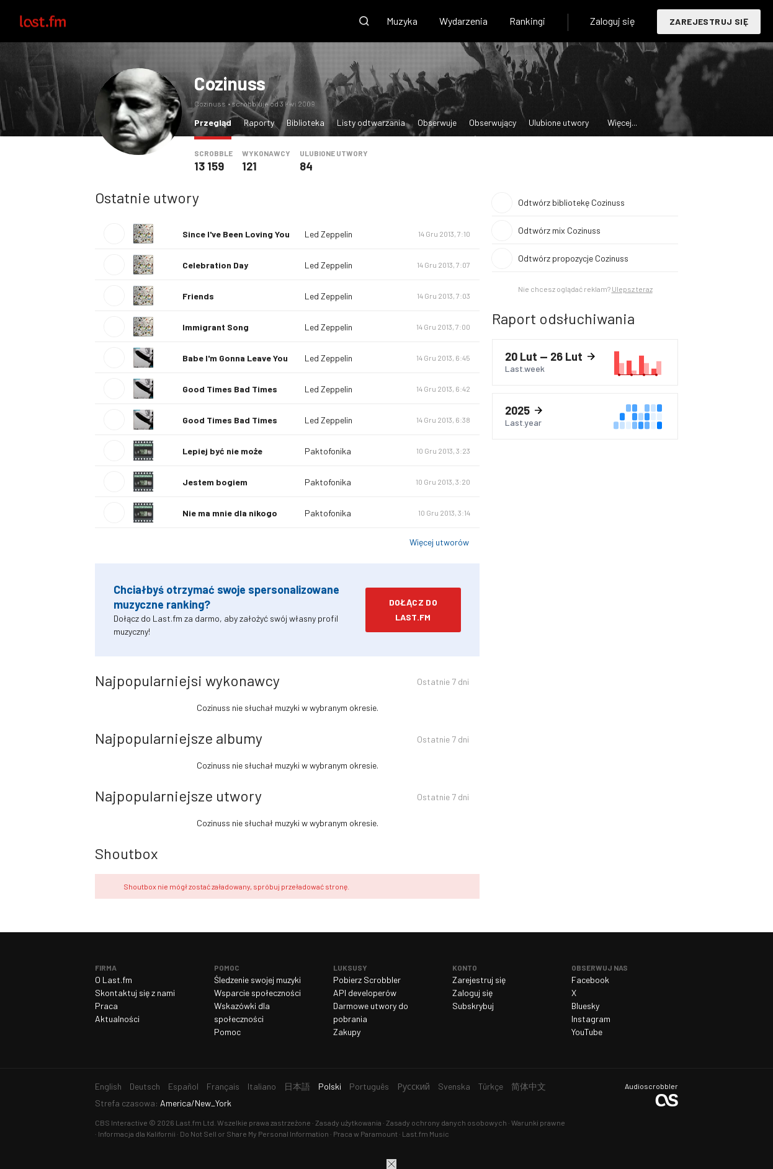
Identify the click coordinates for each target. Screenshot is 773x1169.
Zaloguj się (612, 21)
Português (369, 1086)
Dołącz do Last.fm (413, 609)
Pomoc (227, 1031)
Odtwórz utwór (114, 234)
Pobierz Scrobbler (367, 979)
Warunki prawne (538, 1122)
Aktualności (117, 1018)
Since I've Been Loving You (236, 234)
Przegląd (216, 122)
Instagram (590, 1018)
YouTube (586, 1031)
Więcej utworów (439, 542)
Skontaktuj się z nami (135, 992)
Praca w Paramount (365, 1133)
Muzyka (402, 21)
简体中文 (528, 1086)
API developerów (364, 992)
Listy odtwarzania (371, 122)
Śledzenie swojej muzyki (257, 979)
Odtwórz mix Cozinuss (559, 230)
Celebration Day (215, 265)
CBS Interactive (121, 1122)
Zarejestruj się (708, 21)
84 (306, 166)
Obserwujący (492, 122)
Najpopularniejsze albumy (178, 738)
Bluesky (585, 1005)
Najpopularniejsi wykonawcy (187, 680)
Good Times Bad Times (229, 389)
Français (223, 1086)
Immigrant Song (215, 327)
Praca (106, 1005)
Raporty (259, 122)
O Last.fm (113, 979)
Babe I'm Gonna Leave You (235, 358)
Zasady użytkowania (348, 1122)
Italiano (262, 1086)
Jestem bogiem (215, 482)
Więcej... (622, 122)
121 (249, 166)
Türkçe (490, 1086)
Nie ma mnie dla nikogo (229, 513)
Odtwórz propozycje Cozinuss (573, 258)
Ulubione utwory (559, 122)
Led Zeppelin (328, 234)
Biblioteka (305, 122)
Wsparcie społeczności (257, 992)
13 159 (209, 166)
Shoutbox (126, 853)
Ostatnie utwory (147, 197)
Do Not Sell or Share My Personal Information (254, 1133)
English (108, 1086)
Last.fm (57, 21)
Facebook (590, 979)
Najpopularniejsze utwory (178, 796)
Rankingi (527, 21)
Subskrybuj (473, 1005)
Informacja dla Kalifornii (137, 1133)
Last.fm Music (425, 1133)
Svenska (454, 1086)
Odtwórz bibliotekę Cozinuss (571, 202)
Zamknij (391, 1164)
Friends (198, 296)
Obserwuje (437, 122)
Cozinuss (230, 83)
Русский (413, 1086)
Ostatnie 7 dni (443, 683)
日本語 (297, 1086)
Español (183, 1086)
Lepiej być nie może (222, 451)
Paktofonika (328, 451)
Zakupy (346, 1031)
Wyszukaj (364, 21)
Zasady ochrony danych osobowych (446, 1122)
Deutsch (145, 1086)
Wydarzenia (463, 21)
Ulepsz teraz (632, 289)
